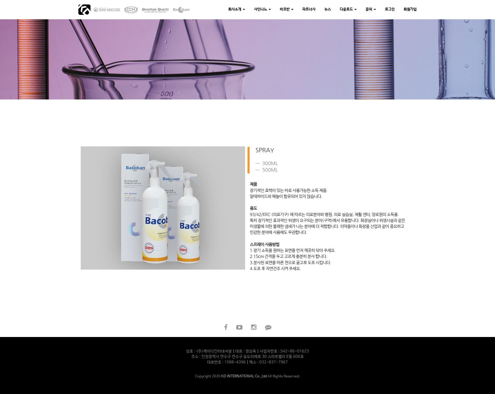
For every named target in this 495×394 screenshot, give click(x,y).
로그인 (390, 9)
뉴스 (327, 9)
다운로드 (348, 9)
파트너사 (308, 9)
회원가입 (410, 9)
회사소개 (236, 9)
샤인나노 (262, 9)
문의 (371, 9)
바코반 (286, 9)
